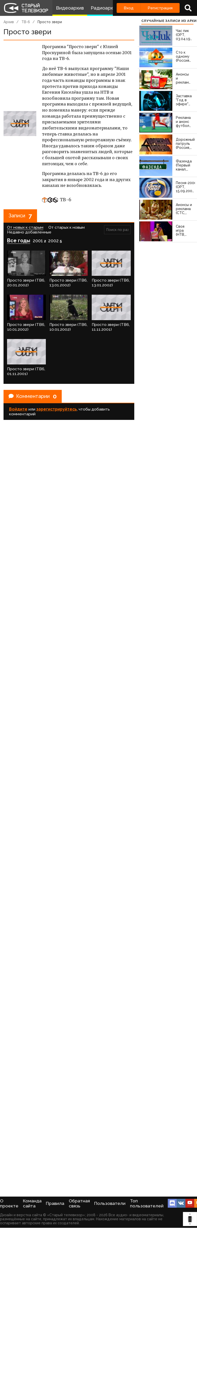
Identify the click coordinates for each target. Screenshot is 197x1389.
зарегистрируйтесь (56, 409)
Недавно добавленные (29, 232)
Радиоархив (104, 8)
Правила (55, 1203)
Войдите (18, 409)
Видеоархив (70, 8)
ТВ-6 (25, 22)
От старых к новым (66, 227)
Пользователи (109, 1203)
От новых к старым (25, 227)
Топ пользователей (146, 1203)
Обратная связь (79, 1203)
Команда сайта (32, 1203)
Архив (9, 22)
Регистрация (160, 8)
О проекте (9, 1203)
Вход (129, 8)
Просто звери (50, 22)
